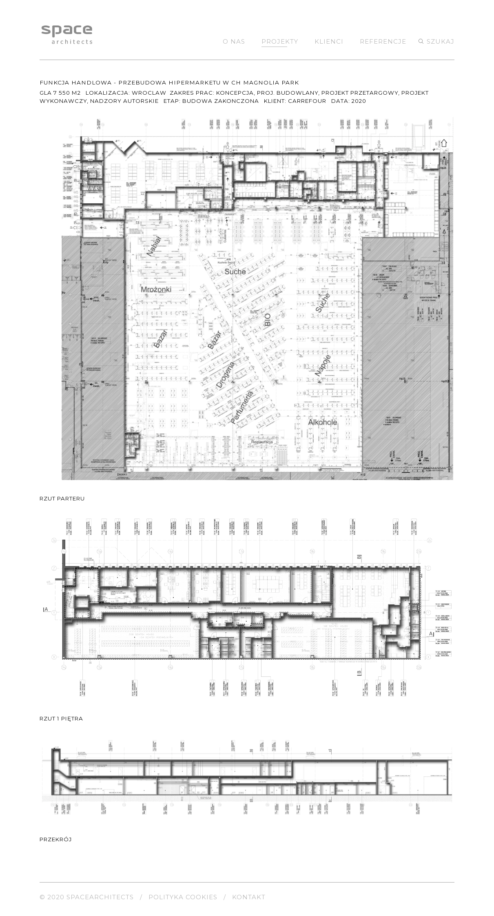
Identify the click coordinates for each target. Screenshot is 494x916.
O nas (234, 41)
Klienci (329, 41)
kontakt (249, 897)
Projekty (279, 41)
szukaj (440, 41)
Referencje (383, 41)
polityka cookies (182, 897)
